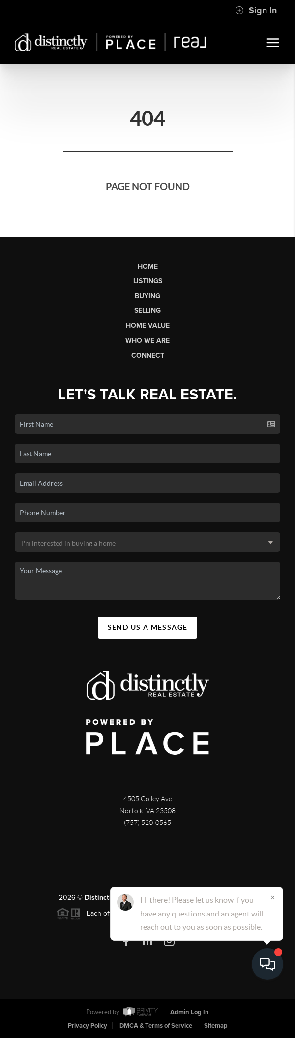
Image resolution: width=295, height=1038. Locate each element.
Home (148, 266)
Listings (147, 281)
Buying (147, 296)
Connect (147, 355)
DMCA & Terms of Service (155, 1026)
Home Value (148, 325)
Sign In (256, 10)
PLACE (225, 902)
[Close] (273, 943)
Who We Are (147, 340)
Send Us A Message (148, 632)
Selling (147, 310)
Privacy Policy (87, 1026)
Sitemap (216, 1026)
